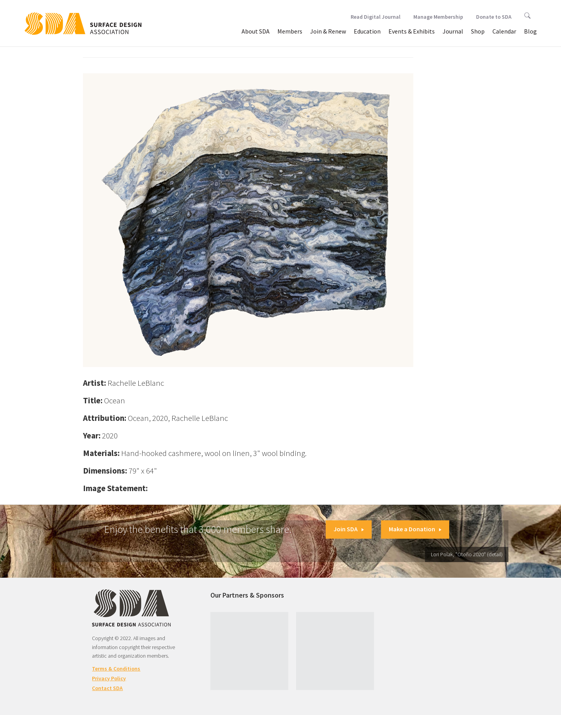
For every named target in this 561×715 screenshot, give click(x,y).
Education (367, 31)
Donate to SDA (494, 16)
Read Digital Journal (375, 16)
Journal (453, 31)
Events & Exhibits (411, 31)
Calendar (504, 31)
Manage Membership (438, 16)
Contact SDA (107, 688)
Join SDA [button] (348, 529)
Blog (530, 31)
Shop (478, 31)
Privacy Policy (109, 678)
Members (289, 31)
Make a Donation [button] (415, 529)
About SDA (256, 31)
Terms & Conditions (116, 668)
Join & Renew (328, 31)
